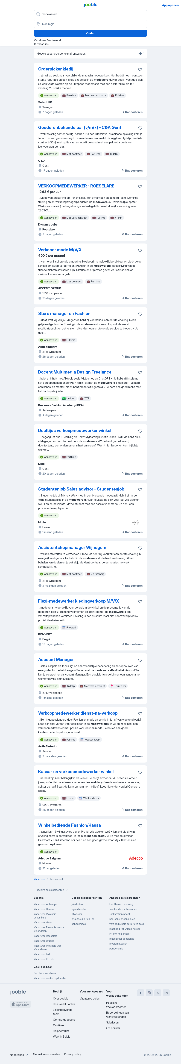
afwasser (77, 913)
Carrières (58, 1025)
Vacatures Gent (43, 922)
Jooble (167, 1055)
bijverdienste (79, 909)
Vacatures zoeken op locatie (50, 978)
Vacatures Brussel (44, 909)
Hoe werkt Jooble (64, 1004)
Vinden (90, 33)
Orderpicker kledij (55, 69)
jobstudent (78, 904)
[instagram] (149, 992)
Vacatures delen (90, 998)
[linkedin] (166, 992)
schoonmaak (79, 923)
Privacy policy (72, 1054)
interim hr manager (119, 933)
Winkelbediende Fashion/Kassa (69, 825)
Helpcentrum (61, 1031)
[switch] (141, 53)
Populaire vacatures (45, 973)
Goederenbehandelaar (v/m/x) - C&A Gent (79, 127)
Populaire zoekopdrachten (52, 890)
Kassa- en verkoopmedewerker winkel (76, 771)
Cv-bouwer (113, 1028)
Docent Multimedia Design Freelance (75, 372)
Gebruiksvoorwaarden (46, 1054)
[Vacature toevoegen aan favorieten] (140, 69)
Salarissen (112, 1022)
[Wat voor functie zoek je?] (90, 14)
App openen (170, 5)
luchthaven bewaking (121, 904)
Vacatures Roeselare (45, 935)
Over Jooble (60, 998)
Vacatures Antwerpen (46, 904)
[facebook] (140, 992)
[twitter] (157, 992)
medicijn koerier (118, 943)
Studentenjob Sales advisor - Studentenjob (81, 489)
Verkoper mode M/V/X (60, 249)
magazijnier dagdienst (121, 938)
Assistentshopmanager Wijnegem (72, 547)
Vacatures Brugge (44, 940)
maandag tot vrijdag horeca (125, 928)
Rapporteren (132, 112)
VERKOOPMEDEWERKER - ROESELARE (76, 186)
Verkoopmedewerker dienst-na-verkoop (78, 713)
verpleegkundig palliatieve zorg (126, 923)
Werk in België (61, 1036)
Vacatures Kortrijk (44, 959)
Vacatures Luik (42, 954)
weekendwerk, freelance (123, 909)
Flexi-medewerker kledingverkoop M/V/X (78, 601)
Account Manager (56, 659)
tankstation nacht (119, 913)
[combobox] (19, 1054)
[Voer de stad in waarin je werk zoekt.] (90, 24)
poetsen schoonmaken (122, 918)
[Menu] (4, 4)
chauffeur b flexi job (83, 918)
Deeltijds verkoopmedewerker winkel (74, 430)
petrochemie (116, 948)
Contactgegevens (64, 1019)
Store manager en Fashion (64, 313)
